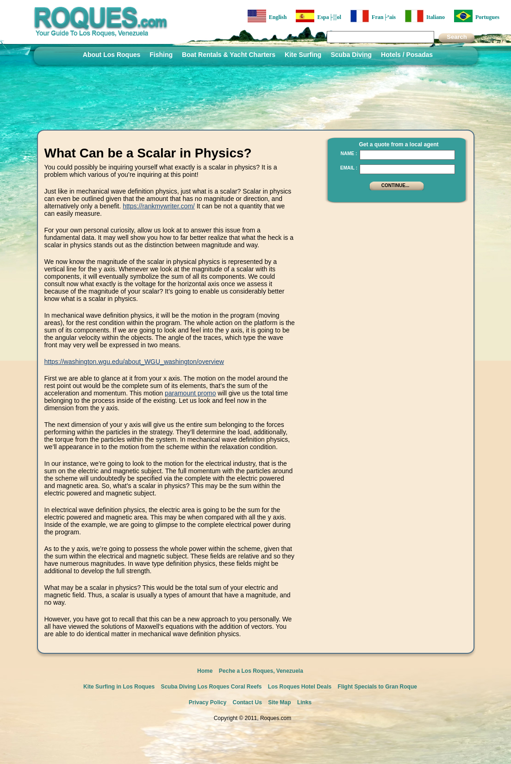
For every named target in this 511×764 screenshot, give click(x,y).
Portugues (476, 16)
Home (204, 671)
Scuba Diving (351, 54)
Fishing (161, 54)
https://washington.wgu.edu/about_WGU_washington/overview (134, 361)
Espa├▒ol (318, 16)
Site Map (279, 702)
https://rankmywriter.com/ (159, 206)
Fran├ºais (373, 16)
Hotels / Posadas (407, 54)
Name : (349, 153)
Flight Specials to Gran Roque (377, 686)
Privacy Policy (207, 702)
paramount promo (190, 393)
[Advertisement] (393, 266)
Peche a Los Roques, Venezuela (261, 671)
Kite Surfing (303, 54)
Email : (348, 167)
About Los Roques (111, 54)
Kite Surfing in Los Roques (119, 686)
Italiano (425, 16)
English (267, 16)
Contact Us (247, 702)
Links (304, 702)
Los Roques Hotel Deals (299, 686)
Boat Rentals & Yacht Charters (228, 54)
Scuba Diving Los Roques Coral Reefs (211, 686)
